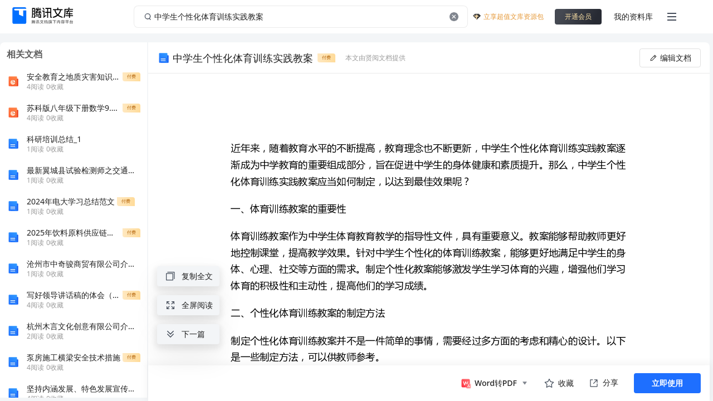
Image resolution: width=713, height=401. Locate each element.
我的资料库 (633, 16)
